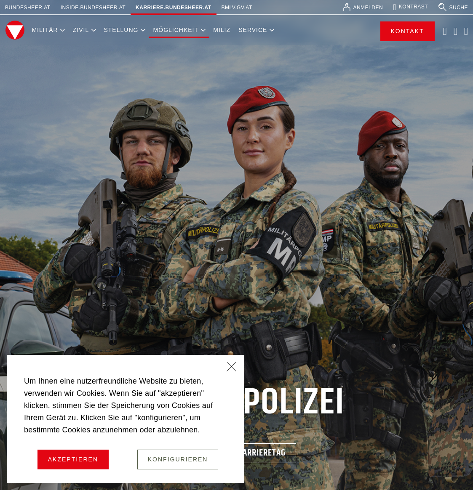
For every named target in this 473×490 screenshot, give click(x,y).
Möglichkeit (175, 29)
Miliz (221, 29)
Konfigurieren (178, 459)
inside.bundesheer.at (93, 8)
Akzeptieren (73, 459)
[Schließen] (231, 367)
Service (252, 29)
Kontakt (407, 31)
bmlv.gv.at (237, 8)
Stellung (121, 29)
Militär (45, 29)
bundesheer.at (28, 8)
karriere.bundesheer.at (173, 8)
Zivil (81, 29)
